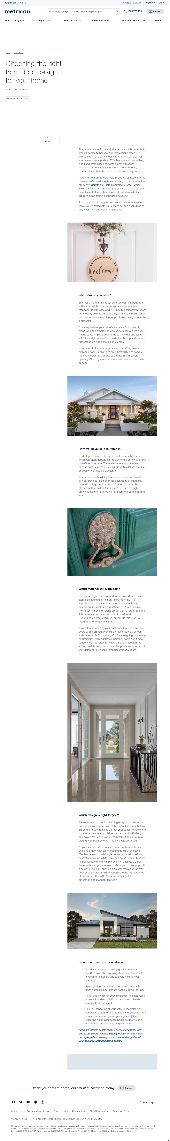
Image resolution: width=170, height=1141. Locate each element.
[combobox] (84, 1105)
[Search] (116, 11)
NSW (9, 1111)
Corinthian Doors (101, 134)
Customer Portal (121, 1061)
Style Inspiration (101, 20)
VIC (3, 1111)
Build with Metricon (133, 20)
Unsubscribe (78, 1061)
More (159, 20)
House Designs (14, 20)
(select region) (19, 3)
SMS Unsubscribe (99, 1061)
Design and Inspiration (17, 73)
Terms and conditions (38, 1061)
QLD (16, 1111)
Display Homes (43, 20)
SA (21, 1111)
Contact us (17, 1061)
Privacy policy (60, 1061)
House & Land (72, 20)
